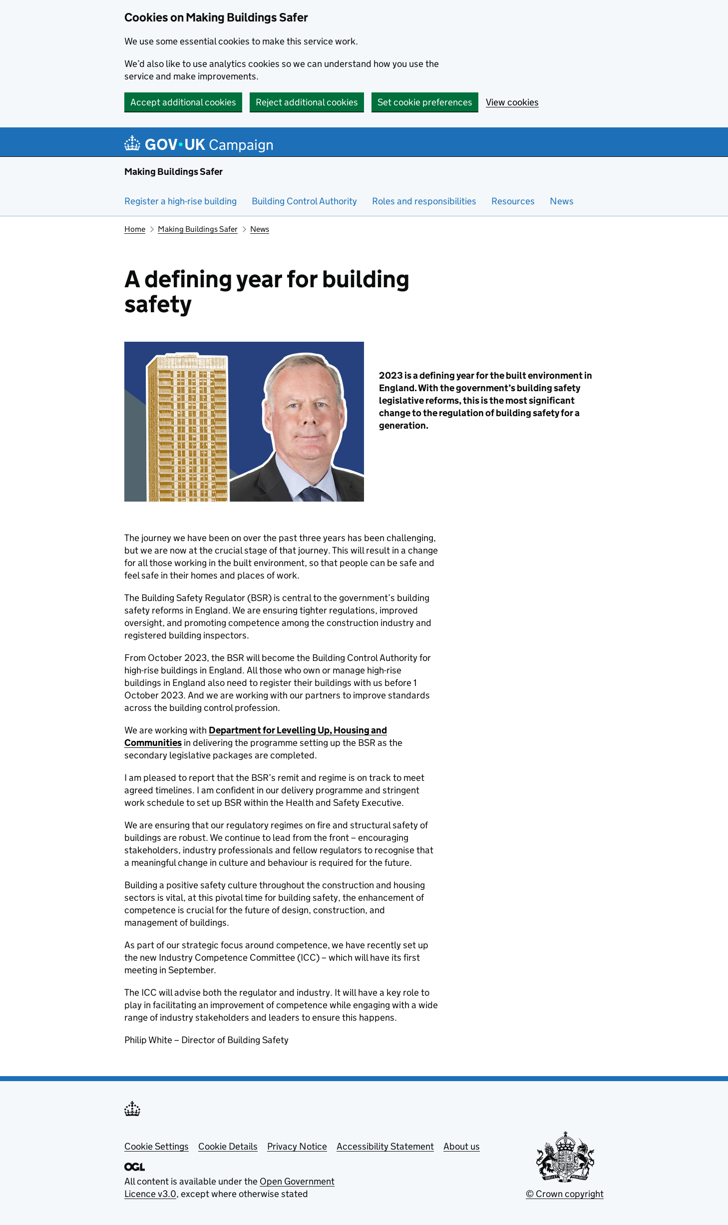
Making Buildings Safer (173, 171)
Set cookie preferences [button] (424, 102)
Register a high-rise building (180, 201)
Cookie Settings (156, 1146)
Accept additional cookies (183, 102)
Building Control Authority (304, 201)
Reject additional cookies (307, 102)
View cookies (512, 102)
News (562, 201)
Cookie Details (228, 1146)
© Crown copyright (565, 1194)
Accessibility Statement (385, 1146)
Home (134, 229)
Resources (513, 201)
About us (461, 1146)
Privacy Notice (297, 1146)
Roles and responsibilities (424, 201)
